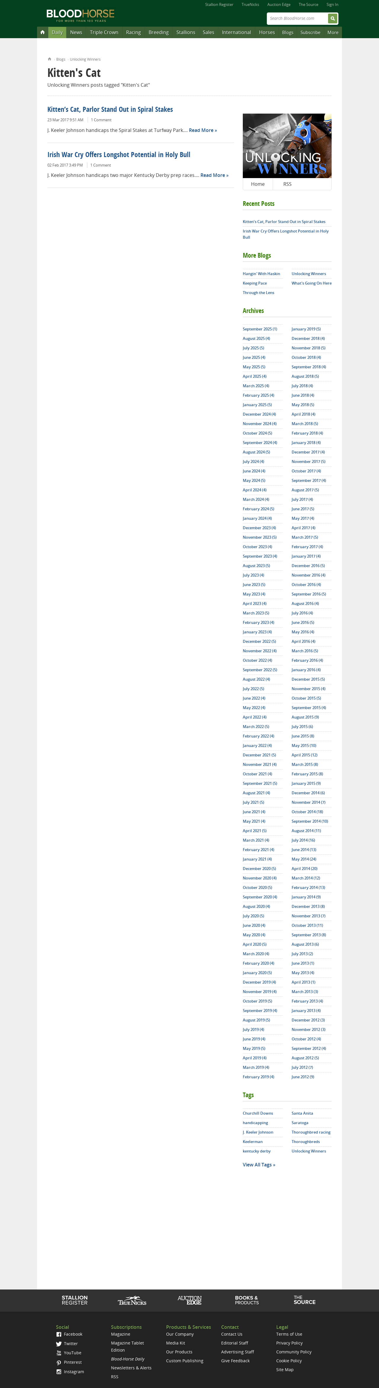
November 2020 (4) (260, 878)
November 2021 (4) (260, 764)
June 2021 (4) (254, 811)
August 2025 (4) (256, 338)
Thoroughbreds (306, 1141)
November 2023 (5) (260, 537)
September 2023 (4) (260, 556)
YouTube (68, 1352)
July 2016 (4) (302, 613)
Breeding (159, 32)
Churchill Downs (258, 1113)
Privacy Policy (289, 1343)
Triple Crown (104, 32)
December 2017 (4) (308, 452)
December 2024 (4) (259, 414)
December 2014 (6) (308, 792)
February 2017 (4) (307, 546)
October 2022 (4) (257, 660)
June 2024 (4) (254, 471)
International (236, 32)
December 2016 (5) (308, 565)
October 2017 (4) (306, 471)
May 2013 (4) (303, 972)
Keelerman (253, 1141)
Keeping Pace (255, 283)
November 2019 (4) (260, 991)
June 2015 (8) (303, 736)
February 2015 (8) (307, 774)
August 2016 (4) (305, 603)
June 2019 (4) (254, 1039)
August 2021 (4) (256, 792)
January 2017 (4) (306, 556)
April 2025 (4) (254, 376)
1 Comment (101, 119)
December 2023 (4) (259, 527)
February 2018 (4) (307, 433)
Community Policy (293, 1352)
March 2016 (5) (305, 650)
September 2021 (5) (260, 783)
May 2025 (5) (254, 366)
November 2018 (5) (308, 348)
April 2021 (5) (254, 830)
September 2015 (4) (309, 707)
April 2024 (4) (254, 490)
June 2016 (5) (303, 622)
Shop (247, 1300)
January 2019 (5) (306, 329)
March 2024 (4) (256, 499)
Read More (201, 130)
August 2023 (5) (256, 565)
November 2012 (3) (308, 1029)
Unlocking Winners (85, 59)
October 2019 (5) (257, 1001)
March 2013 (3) (305, 991)
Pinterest (69, 1362)
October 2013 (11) (307, 925)
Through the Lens (258, 292)
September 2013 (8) (309, 934)
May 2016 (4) (303, 632)
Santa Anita (302, 1113)
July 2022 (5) (253, 688)
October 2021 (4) (257, 774)
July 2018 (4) (302, 385)
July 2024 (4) (253, 461)
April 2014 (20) (304, 868)
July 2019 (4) (253, 1029)
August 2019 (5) (256, 1020)
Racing (133, 32)
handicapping (255, 1122)
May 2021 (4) (254, 821)
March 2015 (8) (305, 764)
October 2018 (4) (306, 357)
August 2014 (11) (306, 830)
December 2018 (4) (308, 338)
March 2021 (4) (256, 840)
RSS (287, 184)
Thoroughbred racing (311, 1132)
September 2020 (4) (260, 897)
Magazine (120, 1334)
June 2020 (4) (254, 925)
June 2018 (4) (303, 395)
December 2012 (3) (308, 1020)
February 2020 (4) (258, 963)
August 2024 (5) (256, 452)
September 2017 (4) (309, 480)
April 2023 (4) (254, 603)
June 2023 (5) (254, 584)
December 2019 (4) (259, 982)
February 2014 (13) (308, 887)
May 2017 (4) (303, 518)
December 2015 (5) (308, 679)
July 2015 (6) (302, 726)
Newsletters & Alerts (131, 1368)
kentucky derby (257, 1151)
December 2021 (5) (259, 755)
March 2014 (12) (306, 878)
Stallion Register (219, 4)
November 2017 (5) (308, 461)
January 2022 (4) (257, 745)
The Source (308, 4)
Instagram (70, 1371)
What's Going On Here (312, 283)
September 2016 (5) (309, 594)
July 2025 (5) (253, 348)
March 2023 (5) (256, 613)
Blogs (287, 32)
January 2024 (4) (257, 518)
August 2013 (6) (305, 944)
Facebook (69, 1334)
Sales (208, 32)
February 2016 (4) (307, 660)
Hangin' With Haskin (261, 273)
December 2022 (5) (259, 641)
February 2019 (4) (258, 1076)
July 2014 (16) (303, 840)
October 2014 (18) (307, 811)
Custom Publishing (184, 1360)
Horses (267, 32)
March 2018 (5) (305, 423)
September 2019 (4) (260, 1010)
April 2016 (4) (303, 641)
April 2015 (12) (304, 755)
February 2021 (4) (258, 849)
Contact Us (232, 1334)
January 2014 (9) (306, 897)
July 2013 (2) (302, 953)
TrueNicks (250, 4)
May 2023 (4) (254, 594)
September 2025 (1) (260, 329)
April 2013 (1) (303, 982)
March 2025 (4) (256, 385)
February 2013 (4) (307, 1001)
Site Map (285, 1369)
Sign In (332, 4)
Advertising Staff (237, 1352)
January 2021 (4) (257, 859)
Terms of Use (289, 1334)
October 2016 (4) (306, 584)
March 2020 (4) (256, 953)
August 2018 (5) (305, 376)
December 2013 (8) (308, 906)
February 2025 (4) (258, 395)
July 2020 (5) (253, 916)
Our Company (180, 1334)
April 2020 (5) (254, 944)
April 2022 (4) (254, 717)
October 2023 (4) (257, 546)
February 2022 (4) (258, 736)
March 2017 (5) (305, 537)
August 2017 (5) (305, 490)
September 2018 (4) (309, 366)
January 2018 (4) (306, 442)
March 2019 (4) (256, 1067)
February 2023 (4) (258, 622)
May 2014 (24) (304, 859)
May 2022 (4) (254, 707)
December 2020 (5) (259, 868)
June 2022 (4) (254, 698)
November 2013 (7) (308, 916)
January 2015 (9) (306, 783)
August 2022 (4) (256, 679)
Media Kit (175, 1343)
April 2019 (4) (254, 1058)
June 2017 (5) (303, 508)
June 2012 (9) (303, 1076)
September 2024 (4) (260, 442)
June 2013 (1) (303, 963)
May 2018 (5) (303, 404)
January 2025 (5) (257, 404)
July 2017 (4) (302, 499)
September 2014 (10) (310, 821)
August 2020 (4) (256, 906)
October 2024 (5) (257, 433)
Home (49, 58)
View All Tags (257, 1164)
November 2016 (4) (308, 575)
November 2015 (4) (308, 688)
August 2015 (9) (305, 717)
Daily (57, 32)
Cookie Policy (289, 1360)
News (76, 32)
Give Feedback (235, 1360)
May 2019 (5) (254, 1048)
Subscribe (310, 32)
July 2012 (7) (302, 1067)
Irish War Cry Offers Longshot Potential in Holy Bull (118, 155)
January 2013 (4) (306, 1010)
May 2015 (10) (304, 745)
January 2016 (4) (306, 669)
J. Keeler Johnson (258, 1132)
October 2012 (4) (306, 1039)
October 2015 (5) (306, 698)
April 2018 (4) (303, 414)
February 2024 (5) (258, 508)
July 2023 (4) (253, 575)
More (332, 32)
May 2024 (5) (254, 480)
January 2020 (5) (257, 972)
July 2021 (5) (253, 802)
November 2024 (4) (260, 423)
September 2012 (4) (309, 1048)
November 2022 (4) (260, 650)
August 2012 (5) (305, 1058)
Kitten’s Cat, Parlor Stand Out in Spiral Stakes (110, 110)
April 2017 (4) (303, 527)
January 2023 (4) (257, 632)
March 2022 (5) (256, 726)
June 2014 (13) (304, 849)
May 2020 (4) (254, 934)
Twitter (67, 1343)
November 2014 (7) (308, 802)
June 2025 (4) (254, 357)
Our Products (179, 1352)
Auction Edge (278, 4)
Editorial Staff (234, 1343)
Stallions (185, 32)
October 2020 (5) (257, 887)
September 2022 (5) (260, 669)
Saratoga (300, 1122)
